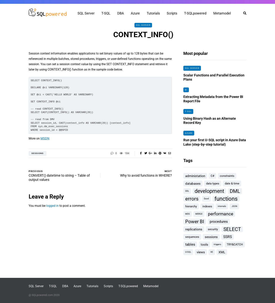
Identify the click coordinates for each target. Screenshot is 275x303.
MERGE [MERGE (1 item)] (198, 214)
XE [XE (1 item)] (211, 252)
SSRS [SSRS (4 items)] (227, 237)
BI (186, 90)
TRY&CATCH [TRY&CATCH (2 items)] (235, 244)
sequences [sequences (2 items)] (192, 237)
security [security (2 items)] (213, 229)
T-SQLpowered (195, 13)
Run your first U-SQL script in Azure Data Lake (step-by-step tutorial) (214, 143)
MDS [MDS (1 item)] (187, 214)
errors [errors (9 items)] (191, 199)
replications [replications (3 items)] (193, 229)
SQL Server (86, 13)
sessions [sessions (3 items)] (211, 237)
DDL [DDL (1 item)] (187, 191)
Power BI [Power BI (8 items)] (194, 221)
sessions (38, 153)
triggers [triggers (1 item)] (217, 244)
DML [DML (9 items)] (235, 191)
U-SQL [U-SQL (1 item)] (188, 252)
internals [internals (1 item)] (222, 206)
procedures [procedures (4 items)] (219, 221)
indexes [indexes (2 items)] (207, 206)
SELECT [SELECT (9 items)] (232, 229)
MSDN (44, 138)
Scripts (172, 13)
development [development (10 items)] (209, 191)
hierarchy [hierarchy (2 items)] (191, 206)
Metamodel (222, 13)
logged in (52, 206)
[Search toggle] (243, 13)
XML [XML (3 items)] (221, 252)
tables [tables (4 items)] (190, 244)
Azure (135, 13)
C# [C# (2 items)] (212, 176)
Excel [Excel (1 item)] (206, 198)
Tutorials (153, 13)
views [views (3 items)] (201, 252)
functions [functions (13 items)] (226, 199)
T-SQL (105, 13)
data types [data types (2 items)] (212, 183)
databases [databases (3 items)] (193, 183)
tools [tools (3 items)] (204, 244)
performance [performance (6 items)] (220, 213)
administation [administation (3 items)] (195, 176)
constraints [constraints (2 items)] (227, 176)
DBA (120, 13)
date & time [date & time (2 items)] (232, 183)
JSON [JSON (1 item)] (234, 206)
